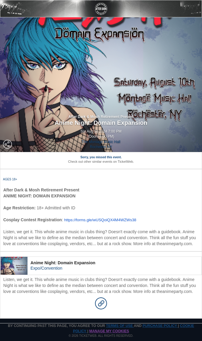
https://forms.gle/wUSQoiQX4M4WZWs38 (100, 220)
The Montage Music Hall (101, 142)
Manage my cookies (109, 331)
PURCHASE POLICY (160, 326)
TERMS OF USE (120, 326)
